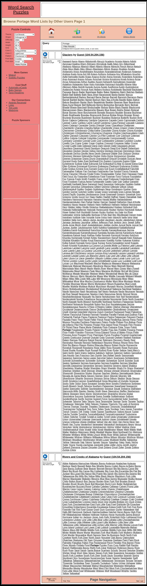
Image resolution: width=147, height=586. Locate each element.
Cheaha (93, 491)
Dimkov (135, 153)
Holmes (104, 514)
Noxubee (105, 537)
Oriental (73, 312)
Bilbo (97, 476)
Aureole (89, 87)
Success (79, 396)
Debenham (133, 148)
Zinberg (107, 447)
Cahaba (96, 486)
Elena (135, 163)
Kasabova (67, 235)
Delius (92, 151)
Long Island (68, 527)
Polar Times (124, 327)
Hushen (110, 212)
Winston (122, 437)
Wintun (139, 437)
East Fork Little (98, 504)
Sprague (109, 388)
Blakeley (86, 479)
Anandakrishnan (113, 71)
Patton (85, 543)
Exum (112, 169)
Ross (109, 348)
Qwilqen (119, 337)
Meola (121, 273)
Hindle (85, 207)
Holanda (66, 209)
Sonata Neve (104, 383)
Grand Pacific (69, 194)
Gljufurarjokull (69, 189)
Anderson (127, 71)
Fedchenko (103, 171)
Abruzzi (101, 61)
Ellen (65, 166)
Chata (131, 128)
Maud (77, 271)
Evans (101, 169)
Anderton (136, 71)
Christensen (68, 133)
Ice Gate (119, 212)
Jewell (131, 222)
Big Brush (73, 471)
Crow (65, 502)
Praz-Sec (113, 330)
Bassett (81, 466)
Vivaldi (88, 429)
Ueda (113, 417)
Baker (107, 92)
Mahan (133, 527)
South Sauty (107, 555)
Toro (89, 409)
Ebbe (133, 161)
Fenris (125, 171)
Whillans (76, 434)
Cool (99, 140)
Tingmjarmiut (68, 409)
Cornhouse (75, 499)
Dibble (114, 153)
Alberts (99, 66)
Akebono (66, 66)
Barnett (113, 97)
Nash (82, 291)
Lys (71, 263)
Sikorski (114, 376)
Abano (81, 61)
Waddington (110, 429)
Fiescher (73, 174)
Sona (84, 383)
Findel (90, 174)
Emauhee (135, 504)
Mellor (102, 273)
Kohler (118, 240)
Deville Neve (87, 153)
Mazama (106, 271)
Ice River (128, 212)
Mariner (130, 266)
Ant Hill (86, 74)
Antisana (111, 74)
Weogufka (67, 568)
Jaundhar (86, 222)
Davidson (95, 148)
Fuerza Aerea (85, 181)
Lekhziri (125, 250)
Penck (100, 319)
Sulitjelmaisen (118, 396)
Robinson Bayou (125, 548)
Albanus (76, 66)
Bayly (90, 102)
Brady (65, 115)
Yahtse (65, 442)
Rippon (82, 345)
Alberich (85, 66)
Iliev (114, 215)
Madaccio (106, 263)
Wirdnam (67, 440)
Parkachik (67, 317)
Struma (122, 394)
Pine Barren (128, 543)
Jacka (93, 220)
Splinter (84, 388)
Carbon (140, 120)
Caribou (82, 123)
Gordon (66, 192)
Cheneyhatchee (106, 491)
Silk (129, 376)
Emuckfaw (67, 507)
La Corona (94, 245)
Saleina (91, 353)
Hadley (99, 197)
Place (75, 327)
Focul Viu (72, 176)
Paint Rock (133, 540)
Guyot (82, 197)
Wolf (107, 571)
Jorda (65, 225)
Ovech (100, 312)
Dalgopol (86, 146)
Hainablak (131, 197)
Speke (65, 388)
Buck (87, 484)
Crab (131, 499)
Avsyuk (84, 89)
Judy (101, 517)
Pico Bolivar (130, 322)
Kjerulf (115, 238)
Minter (65, 532)
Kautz (84, 235)
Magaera (116, 263)
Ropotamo (88, 348)
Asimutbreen (119, 82)
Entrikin (135, 166)
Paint (125, 540)
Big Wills (79, 476)
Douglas (131, 156)
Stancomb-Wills (70, 391)
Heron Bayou (123, 512)
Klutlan (83, 240)
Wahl (126, 429)
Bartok (88, 100)
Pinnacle (123, 325)
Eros (86, 169)
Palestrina (136, 312)
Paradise (104, 314)
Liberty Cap (104, 256)
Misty (124, 279)
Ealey (80, 161)
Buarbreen (86, 117)
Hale (139, 197)
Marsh (83, 268)
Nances (97, 535)
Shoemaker (136, 371)
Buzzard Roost (83, 486)
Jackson (87, 517)
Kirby (123, 517)
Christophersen (83, 133)
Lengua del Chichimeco (74, 253)
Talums (91, 401)
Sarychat (101, 358)
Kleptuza (137, 238)
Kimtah (86, 238)
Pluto (105, 327)
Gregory (121, 194)
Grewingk (130, 194)
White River (106, 434)
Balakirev (115, 92)
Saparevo (67, 358)
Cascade (130, 123)
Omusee (97, 540)
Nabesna (116, 289)
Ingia (139, 215)
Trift (80, 411)
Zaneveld (98, 445)
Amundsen (99, 71)
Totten (101, 409)
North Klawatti (69, 302)
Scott (136, 360)
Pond (87, 545)
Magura (125, 263)
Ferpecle (133, 171)
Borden (100, 481)
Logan (114, 258)
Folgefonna (94, 176)
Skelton (121, 378)
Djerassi (77, 156)
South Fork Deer (92, 555)
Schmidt (66, 360)
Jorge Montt (75, 225)
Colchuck (125, 135)
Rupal (65, 350)
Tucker (135, 411)
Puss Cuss (113, 545)
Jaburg (85, 220)
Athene (128, 84)
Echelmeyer (68, 163)
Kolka (65, 243)
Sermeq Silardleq (128, 363)
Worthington (89, 440)
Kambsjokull (84, 230)
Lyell (139, 261)
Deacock (105, 148)
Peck (80, 319)
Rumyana (133, 348)
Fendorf (118, 171)
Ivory (79, 220)
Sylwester (67, 401)
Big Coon (109, 471)
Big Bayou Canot (125, 468)
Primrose (89, 332)
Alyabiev (123, 69)
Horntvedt (129, 209)
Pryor (89, 335)
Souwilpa (118, 555)
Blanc (80, 110)
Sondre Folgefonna (121, 383)
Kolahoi (135, 240)
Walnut (95, 566)
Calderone (82, 120)
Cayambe (83, 125)
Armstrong (114, 79)
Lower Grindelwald (100, 261)
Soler (71, 383)
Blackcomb (134, 107)
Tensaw (129, 560)
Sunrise (88, 399)
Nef (100, 291)
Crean (92, 143)
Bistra (111, 107)
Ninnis (134, 294)
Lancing (85, 248)
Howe (65, 212)
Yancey (104, 442)
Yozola (79, 445)
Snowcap (134, 381)
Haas (92, 197)
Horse (112, 514)
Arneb (123, 79)
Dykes (138, 502)
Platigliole (97, 327)
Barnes (105, 97)
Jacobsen (110, 220)
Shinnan (91, 371)
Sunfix (81, 399)
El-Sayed (126, 163)
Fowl (83, 509)
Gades (108, 181)
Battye (136, 100)
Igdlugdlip (86, 215)
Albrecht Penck (118, 66)
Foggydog (82, 176)
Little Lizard (97, 522)
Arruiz (65, 82)
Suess (99, 396)
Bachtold (127, 89)
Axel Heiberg (95, 89)
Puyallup (115, 335)
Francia (70, 179)
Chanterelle (106, 128)
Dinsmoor (67, 156)
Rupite (72, 350)
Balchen (130, 92)
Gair (120, 181)
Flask (140, 174)
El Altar (118, 163)
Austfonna (113, 87)
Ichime (77, 215)
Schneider (91, 360)
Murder (71, 535)
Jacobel (100, 220)
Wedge (108, 432)
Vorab (100, 429)
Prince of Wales (117, 332)
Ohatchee (67, 540)
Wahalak (86, 566)
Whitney (78, 437)
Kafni (95, 227)
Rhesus (116, 342)
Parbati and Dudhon (127, 314)
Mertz (82, 276)
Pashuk (77, 317)
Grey (138, 194)
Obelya (116, 307)
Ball (71, 94)
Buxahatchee (69, 486)
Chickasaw (67, 494)
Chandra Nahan (92, 128)
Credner (100, 143)
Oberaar (125, 307)
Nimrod (126, 294)
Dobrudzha (87, 156)
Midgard (130, 276)
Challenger (128, 125)
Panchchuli (75, 314)
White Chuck (93, 434)
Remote (78, 342)
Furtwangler (98, 181)
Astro (91, 84)
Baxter (83, 102)
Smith (65, 381)
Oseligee (117, 540)
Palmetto (66, 543)
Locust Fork (137, 525)
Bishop (104, 107)
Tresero (74, 411)
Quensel (86, 337)
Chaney (111, 489)
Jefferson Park (106, 222)
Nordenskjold (69, 299)
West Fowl (78, 571)
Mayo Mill (74, 530)
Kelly (106, 517)
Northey (138, 302)
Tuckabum (105, 563)
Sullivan (130, 396)
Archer (102, 77)
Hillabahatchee (73, 514)
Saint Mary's (133, 350)
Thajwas (103, 404)
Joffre (137, 222)
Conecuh (122, 497)
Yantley (133, 571)
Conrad (86, 140)
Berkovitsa (109, 105)
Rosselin (116, 348)
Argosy (81, 79)
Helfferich (106, 204)
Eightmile (121, 504)
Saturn (109, 358)
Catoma (96, 489)
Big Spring (119, 474)
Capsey (87, 489)
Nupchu (83, 307)
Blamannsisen (69, 110)
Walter (65, 432)
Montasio (128, 281)
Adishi (133, 61)
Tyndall (82, 417)
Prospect (82, 335)
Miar (106, 276)
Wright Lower (102, 440)
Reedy (126, 340)
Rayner (98, 340)
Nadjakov (137, 289)
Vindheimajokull (70, 429)
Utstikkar (91, 422)
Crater (85, 143)
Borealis (101, 112)
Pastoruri (102, 317)
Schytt (121, 360)
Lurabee (127, 261)
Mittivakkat (67, 281)
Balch (123, 92)
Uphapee (130, 563)
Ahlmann (91, 64)
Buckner (97, 117)
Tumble (74, 414)
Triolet (93, 411)
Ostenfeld (82, 312)
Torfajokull (81, 409)
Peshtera (84, 322)
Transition (138, 409)
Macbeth (88, 263)
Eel (100, 163)
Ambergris (67, 71)
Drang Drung (88, 158)
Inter (83, 217)
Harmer (104, 202)
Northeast (107, 302)
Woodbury (77, 440)
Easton (126, 161)
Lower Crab (94, 527)
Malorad (77, 266)
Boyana (127, 112)
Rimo (131, 342)
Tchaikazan (68, 404)
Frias (137, 179)
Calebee (104, 486)
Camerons (103, 120)
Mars (76, 268)
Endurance (125, 166)
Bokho (120, 110)
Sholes (88, 373)
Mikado (138, 276)
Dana (94, 146)
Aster (86, 84)
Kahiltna (103, 227)
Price (65, 332)
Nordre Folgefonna (85, 299)
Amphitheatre (86, 71)
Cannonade (130, 120)
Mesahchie (90, 276)
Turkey (114, 563)
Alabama (73, 463)
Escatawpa (102, 507)
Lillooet (135, 256)
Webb (92, 432)
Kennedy (106, 235)
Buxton (133, 117)
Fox (64, 179)
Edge (85, 163)
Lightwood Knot (134, 517)
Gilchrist (106, 186)
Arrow (138, 79)
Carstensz (106, 123)
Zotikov (135, 447)
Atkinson (66, 87)
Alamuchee (84, 463)
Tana (97, 401)
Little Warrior (111, 525)
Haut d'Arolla (133, 202)
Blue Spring (111, 479)
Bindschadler (94, 107)
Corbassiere (108, 140)
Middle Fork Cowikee (97, 530)
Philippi (119, 322)
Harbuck (87, 512)
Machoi (97, 263)
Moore (80, 532)
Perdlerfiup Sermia (120, 319)
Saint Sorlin (68, 353)
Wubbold (114, 440)
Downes (66, 158)
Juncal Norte (125, 225)
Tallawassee (107, 560)
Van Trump (74, 424)
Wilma (107, 437)
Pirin (130, 325)
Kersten (125, 235)
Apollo (81, 77)
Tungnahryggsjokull (115, 414)
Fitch (124, 174)
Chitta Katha (94, 130)
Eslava (112, 507)
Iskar (135, 217)
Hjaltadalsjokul (106, 207)
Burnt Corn (110, 484)
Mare (114, 266)
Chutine (117, 133)
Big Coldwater (97, 471)
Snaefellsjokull (94, 381)
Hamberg (67, 199)
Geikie (137, 184)
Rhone (124, 342)
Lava (64, 250)
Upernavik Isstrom (100, 419)
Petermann (95, 322)
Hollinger (95, 514)
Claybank (95, 497)
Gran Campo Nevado (129, 192)
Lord (133, 258)
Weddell (100, 432)
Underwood (133, 417)
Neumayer (130, 291)
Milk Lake (91, 279)
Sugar (109, 558)
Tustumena (131, 414)
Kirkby (94, 238)
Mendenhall (111, 273)
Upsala (132, 419)
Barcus (129, 94)
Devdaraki (67, 153)
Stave (104, 391)
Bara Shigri (93, 94)
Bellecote (91, 105)
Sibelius (115, 373)
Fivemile (66, 509)
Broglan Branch (127, 481)
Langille (115, 248)
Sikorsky (122, 376)
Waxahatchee (106, 566)
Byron (65, 120)
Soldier (139, 553)
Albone (106, 66)
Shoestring (79, 373)
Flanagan (132, 174)
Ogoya (92, 309)
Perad (107, 319)
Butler (120, 484)
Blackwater (75, 479)
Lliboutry (99, 258)
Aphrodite (73, 77)
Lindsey (77, 520)
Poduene (112, 327)
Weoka (76, 568)
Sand (77, 550)
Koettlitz (110, 240)
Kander (105, 230)
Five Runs (137, 507)
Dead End (115, 148)
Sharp (130, 368)
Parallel (113, 314)
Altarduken (98, 69)
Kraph (65, 245)
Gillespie (114, 186)
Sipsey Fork (102, 553)
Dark (100, 146)
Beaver (77, 105)
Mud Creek (130, 284)
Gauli (100, 184)
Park (140, 314)
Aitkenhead (129, 64)
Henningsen (135, 204)
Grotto (75, 197)
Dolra (103, 156)
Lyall (134, 261)
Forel (102, 176)
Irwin (109, 217)
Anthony (102, 74)
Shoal (73, 553)
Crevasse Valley (122, 143)
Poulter (104, 330)
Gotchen (82, 192)
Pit (63, 327)
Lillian (123, 256)
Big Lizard (76, 474)
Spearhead (119, 386)
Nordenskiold (132, 296)
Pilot (76, 325)
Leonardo (113, 253)
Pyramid (124, 335)
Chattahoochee (70, 491)
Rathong (83, 340)
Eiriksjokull (108, 163)
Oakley (108, 307)
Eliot (140, 163)
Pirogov (137, 325)
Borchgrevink (90, 112)
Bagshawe (91, 92)
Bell (84, 105)
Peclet (87, 319)
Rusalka (80, 350)
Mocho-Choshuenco (95, 281)
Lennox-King (101, 253)
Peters (105, 322)
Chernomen (68, 130)
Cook (93, 140)
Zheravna (75, 447)
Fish (129, 507)
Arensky (117, 77)
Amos (76, 71)
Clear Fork (111, 497)
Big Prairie (97, 474)
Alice (70, 69)
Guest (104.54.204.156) (90, 54)
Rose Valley (100, 348)
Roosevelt (77, 348)
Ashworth (107, 82)
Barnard (91, 97)
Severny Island (120, 365)
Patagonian (120, 317)
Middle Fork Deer (118, 530)
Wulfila (122, 440)
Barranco (132, 97)
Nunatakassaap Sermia (122, 304)
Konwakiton (118, 243)
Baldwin (139, 92)
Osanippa (107, 540)
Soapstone (118, 553)
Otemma (92, 312)
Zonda (128, 447)
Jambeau (75, 222)
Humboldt (86, 212)
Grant (96, 509)
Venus (138, 424)
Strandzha (112, 394)
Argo (64, 79)
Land (92, 248)
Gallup (126, 181)
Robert (115, 345)
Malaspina (135, 263)
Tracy (122, 409)
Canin (120, 120)
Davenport (78, 148)
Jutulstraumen (85, 227)
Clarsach (74, 135)
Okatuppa (78, 540)
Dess (137, 151)
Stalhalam (136, 388)
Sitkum (113, 378)
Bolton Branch (76, 481)
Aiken (116, 64)
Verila (75, 427)
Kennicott (116, 235)
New (104, 535)
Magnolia (124, 527)
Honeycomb (102, 209)
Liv (76, 258)
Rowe (124, 348)
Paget (128, 312)
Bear (125, 102)
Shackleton (68, 368)
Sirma (106, 378)
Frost (65, 181)
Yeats (128, 442)
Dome (110, 156)
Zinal (100, 447)
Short (79, 553)
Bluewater (123, 479)
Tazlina (140, 401)
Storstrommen (100, 394)
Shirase (107, 371)
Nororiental (115, 299)
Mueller (66, 286)
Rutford (102, 350)
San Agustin (68, 355)
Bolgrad (135, 110)
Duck (131, 502)
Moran (84, 284)
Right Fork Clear (98, 548)
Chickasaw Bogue (83, 494)
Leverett (66, 256)
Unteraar (86, 419)
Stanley (82, 391)
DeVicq (76, 153)
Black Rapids (121, 107)
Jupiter (74, 227)
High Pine (136, 512)
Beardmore (134, 102)
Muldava (83, 286)
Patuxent (131, 317)
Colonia (73, 138)
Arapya (95, 77)
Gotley (91, 192)
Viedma (125, 427)
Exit (106, 169)
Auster (104, 87)
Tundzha (82, 414)
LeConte (97, 250)
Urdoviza (74, 422)
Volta (94, 429)
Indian (76, 517)
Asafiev (91, 82)
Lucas (114, 261)
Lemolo (134, 250)
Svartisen (133, 399)
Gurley (119, 509)
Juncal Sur (137, 225)
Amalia (131, 69)
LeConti (106, 250)
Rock (137, 548)
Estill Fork (121, 507)
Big (115, 468)
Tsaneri (100, 411)
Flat (73, 509)
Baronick (122, 97)
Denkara (109, 151)
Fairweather (68, 171)
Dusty (74, 161)
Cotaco (85, 499)
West (95, 568)
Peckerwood (100, 543)
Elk (128, 504)
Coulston (128, 140)
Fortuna (125, 176)
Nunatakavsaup (70, 307)
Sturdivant (67, 558)
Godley (80, 189)
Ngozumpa (109, 294)
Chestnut (119, 491)
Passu (84, 317)
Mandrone (98, 266)
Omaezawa (132, 309)
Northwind (67, 304)
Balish (65, 94)
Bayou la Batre (126, 466)
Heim (98, 204)
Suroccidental (115, 399)
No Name (96, 296)
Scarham (105, 550)
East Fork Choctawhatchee (76, 504)
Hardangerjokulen (71, 202)
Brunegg (66, 117)
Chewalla (129, 491)
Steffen (123, 391)
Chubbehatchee (70, 497)
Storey (89, 394)
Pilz (81, 325)
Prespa (139, 330)
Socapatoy (130, 553)
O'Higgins (100, 307)
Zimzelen (92, 447)
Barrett (65, 100)
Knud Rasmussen (97, 240)
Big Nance (86, 474)
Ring (136, 342)
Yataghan (113, 442)
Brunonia (76, 117)
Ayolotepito (116, 89)
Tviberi (65, 417)
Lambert (76, 248)
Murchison (101, 286)
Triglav (86, 411)
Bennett (101, 468)
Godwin (88, 189)
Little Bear (97, 520)
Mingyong (105, 279)
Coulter (137, 140)
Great (102, 194)
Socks (65, 383)
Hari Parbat (86, 202)
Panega (86, 314)
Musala (138, 286)
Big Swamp (131, 474)
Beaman (118, 102)
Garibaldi (67, 184)
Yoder (65, 445)
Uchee (122, 563)
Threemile (67, 563)
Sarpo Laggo (89, 358)
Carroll (96, 123)
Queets (66, 337)
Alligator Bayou (97, 463)
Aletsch (137, 66)
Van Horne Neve (126, 422)
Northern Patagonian (123, 302)
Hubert (72, 212)
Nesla (121, 291)
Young (72, 445)
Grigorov (66, 197)
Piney (137, 543)
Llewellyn (89, 258)
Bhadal (66, 107)
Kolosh (72, 243)
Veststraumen (99, 427)
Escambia (92, 507)
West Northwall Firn (122, 432)
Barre (140, 97)
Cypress (86, 502)
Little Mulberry (110, 522)
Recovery (118, 340)
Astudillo (119, 84)
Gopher (127, 189)
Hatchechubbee (100, 512)
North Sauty (95, 537)
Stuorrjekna (68, 396)
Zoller (121, 447)
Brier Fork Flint (111, 481)
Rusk (87, 350)
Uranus (66, 422)
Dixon (101, 502)
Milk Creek (80, 279)
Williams (87, 437)
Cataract (73, 125)
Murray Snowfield (125, 286)
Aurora (96, 87)
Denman (118, 151)
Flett (64, 176)
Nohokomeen (108, 296)
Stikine (65, 394)
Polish (134, 327)
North (122, 535)
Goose (89, 509)
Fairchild (134, 169)
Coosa (65, 499)
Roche (122, 345)
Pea (91, 543)
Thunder (84, 406)
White (84, 434)
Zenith (126, 445)
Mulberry (128, 532)
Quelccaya (75, 337)
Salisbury (100, 353)
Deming (100, 151)
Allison (88, 69)
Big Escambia (122, 471)
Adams (125, 61)
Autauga (131, 463)
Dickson (127, 153)
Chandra (79, 128)
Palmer (66, 314)
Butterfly (125, 117)
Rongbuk (67, 348)
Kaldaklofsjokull (127, 227)
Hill (64, 514)
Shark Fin (121, 368)
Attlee (74, 87)
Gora (134, 189)
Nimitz (119, 294)
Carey (74, 123)
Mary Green (120, 268)
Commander (103, 138)
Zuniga (65, 450)
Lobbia (107, 258)
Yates (121, 442)
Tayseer (132, 401)
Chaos (116, 128)
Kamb (74, 230)
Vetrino (110, 427)
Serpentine (88, 365)
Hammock (77, 512)
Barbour (66, 466)
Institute (77, 217)
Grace (105, 192)
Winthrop (131, 437)
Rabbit (122, 545)
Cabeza (73, 120)
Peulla (112, 322)
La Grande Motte (108, 245)
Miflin (129, 530)
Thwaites (93, 406)
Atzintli (81, 87)
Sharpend (139, 368)
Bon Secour (90, 481)
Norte (125, 299)
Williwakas (97, 437)
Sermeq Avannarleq (90, 363)
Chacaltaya (117, 125)
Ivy (81, 517)
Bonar (65, 112)
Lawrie (71, 250)
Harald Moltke (109, 199)
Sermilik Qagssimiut (72, 365)
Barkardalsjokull (70, 97)
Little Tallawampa (82, 525)
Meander (84, 273)
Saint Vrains (81, 353)
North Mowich (84, 302)
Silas (85, 553)
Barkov (82, 97)
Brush (74, 484)
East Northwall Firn (93, 161)
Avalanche (67, 89)
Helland (124, 204)
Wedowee (119, 566)
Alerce (130, 66)
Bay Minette (98, 466)
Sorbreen (136, 383)
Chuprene (107, 133)
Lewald (74, 256)
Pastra (110, 317)
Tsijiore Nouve (124, 411)
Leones (122, 253)
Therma (66, 406)
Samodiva (136, 353)
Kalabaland (113, 227)
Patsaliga (76, 543)
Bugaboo (106, 117)
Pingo (115, 325)
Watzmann (83, 432)
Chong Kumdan (135, 130)
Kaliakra (66, 230)
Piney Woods (69, 545)
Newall (74, 294)
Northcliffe (97, 302)
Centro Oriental (96, 125)
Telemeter (79, 404)
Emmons (92, 166)
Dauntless (67, 148)
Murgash (111, 286)
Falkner (79, 171)
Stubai (129, 394)
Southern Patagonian (103, 386)
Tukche (66, 414)
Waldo (133, 429)
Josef (84, 225)
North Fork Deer (80, 537)
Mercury (74, 276)
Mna (82, 281)
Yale (82, 442)
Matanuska (68, 271)
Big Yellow (89, 476)
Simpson (98, 378)
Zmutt (115, 447)
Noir (118, 296)
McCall (124, 271)
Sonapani (92, 383)
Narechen (74, 291)
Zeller (113, 445)
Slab (110, 553)
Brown (136, 115)
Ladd (132, 245)
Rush (65, 550)
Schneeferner (78, 360)
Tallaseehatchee (92, 560)
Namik (65, 291)
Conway (131, 497)
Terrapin (138, 560)
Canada (113, 120)
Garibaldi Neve (79, 184)
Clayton (93, 135)
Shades (140, 550)
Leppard (131, 253)
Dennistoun (129, 151)
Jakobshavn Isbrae (132, 220)
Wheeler (66, 434)
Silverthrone (68, 378)
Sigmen (99, 376)
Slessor (136, 378)
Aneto (74, 74)
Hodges (118, 207)
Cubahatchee (75, 502)
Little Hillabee (83, 522)
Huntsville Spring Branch (127, 514)
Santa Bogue (93, 550)
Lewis (82, 256)
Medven (94, 273)
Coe (118, 135)
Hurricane (67, 517)
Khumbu (66, 238)
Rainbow (136, 337)
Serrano (99, 365)
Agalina (76, 64)
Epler (65, 169)
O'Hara (90, 307)
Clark (140, 133)
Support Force (100, 399)
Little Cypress (69, 522)
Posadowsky (78, 330)
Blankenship (90, 110)
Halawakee (128, 509)
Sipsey (91, 553)
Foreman (110, 176)
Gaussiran (109, 184)
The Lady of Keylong (128, 404)
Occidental (67, 309)
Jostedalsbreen (95, 225)
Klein (129, 238)
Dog (106, 502)
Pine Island (106, 325)
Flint (78, 509)
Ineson (132, 215)
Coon (138, 497)
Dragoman (76, 158)
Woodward (115, 571)
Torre (94, 409)
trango (129, 409)
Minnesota (116, 279)
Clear (103, 497)
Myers (65, 289)
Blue (107, 110)
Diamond (105, 153)
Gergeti (66, 186)
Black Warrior (107, 476)
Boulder (119, 112)
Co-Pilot (102, 135)
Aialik (109, 64)
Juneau (66, 227)
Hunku (102, 212)
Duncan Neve (134, 158)
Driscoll (113, 158)
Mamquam (87, 266)
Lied (113, 256)
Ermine (79, 169)
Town (87, 563)
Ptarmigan (98, 335)
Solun (78, 383)
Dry (127, 502)
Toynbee (114, 409)
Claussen (84, 135)
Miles (71, 279)
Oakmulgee (128, 537)
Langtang (135, 248)
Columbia (92, 138)
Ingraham (67, 217)
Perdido (117, 543)
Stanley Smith (94, 391)
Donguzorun (120, 156)
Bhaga (73, 107)
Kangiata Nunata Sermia (110, 233)
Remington (67, 342)
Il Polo (104, 215)
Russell (94, 350)
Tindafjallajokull (128, 406)
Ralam (65, 340)
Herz (64, 207)
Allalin (76, 69)
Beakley (110, 102)
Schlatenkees (132, 358)
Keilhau (91, 235)
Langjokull (124, 248)
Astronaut (110, 84)
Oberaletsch (136, 307)
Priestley (79, 332)
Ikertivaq (95, 215)
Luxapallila (114, 527)
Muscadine (80, 535)
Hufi (78, 212)
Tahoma (77, 401)
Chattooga (83, 491)
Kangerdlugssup (89, 233)
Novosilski (89, 304)
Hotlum (138, 209)
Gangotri (134, 181)
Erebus (72, 169)
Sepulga (131, 550)
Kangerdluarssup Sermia (121, 230)
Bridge (113, 115)
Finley (97, 174)
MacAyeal (79, 263)
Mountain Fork (98, 532)
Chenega (139, 128)
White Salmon (120, 434)
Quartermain (135, 335)
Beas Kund (68, 105)
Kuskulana (83, 245)
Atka (134, 84)
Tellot (87, 404)
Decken (77, 151)
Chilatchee (98, 494)
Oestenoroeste (81, 309)
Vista (81, 429)
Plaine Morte (85, 327)
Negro (105, 291)
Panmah (94, 314)
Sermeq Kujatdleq (110, 363)
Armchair (97, 79)
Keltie (98, 235)
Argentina (137, 77)
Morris (91, 284)
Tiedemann (103, 406)
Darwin (107, 146)
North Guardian (136, 299)
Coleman (135, 135)
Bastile (122, 100)
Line (84, 520)
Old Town (88, 540)
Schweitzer (111, 360)
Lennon (90, 253)
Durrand (66, 161)
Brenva (105, 115)
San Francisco (82, 355)
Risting (90, 345)
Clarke (65, 135)
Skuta (128, 378)
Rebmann (108, 340)
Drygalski (122, 158)
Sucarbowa (84, 558)
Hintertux (93, 207)
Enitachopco (80, 507)
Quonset (109, 337)
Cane (73, 489)
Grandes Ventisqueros (88, 194)
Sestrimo (107, 365)
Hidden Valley (75, 207)
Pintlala (80, 545)
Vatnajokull (109, 424)
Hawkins (66, 204)
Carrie (89, 123)
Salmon (109, 353)
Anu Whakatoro (124, 74)
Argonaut (72, 79)
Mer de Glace (131, 273)
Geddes (130, 184)
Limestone (67, 520)
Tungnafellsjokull (96, 414)
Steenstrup (113, 391)
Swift (135, 558)
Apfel (65, 77)
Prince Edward (101, 332)
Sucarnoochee (97, 558)
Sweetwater (126, 558)
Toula (107, 409)
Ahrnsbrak (101, 64)
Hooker (112, 209)
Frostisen (73, 181)
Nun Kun (105, 304)
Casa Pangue (118, 123)
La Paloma (123, 245)
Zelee (106, 445)
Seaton (66, 363)
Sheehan (67, 371)
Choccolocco (110, 494)
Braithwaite (74, 115)
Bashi (74, 466)
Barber (121, 94)
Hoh (135, 207)
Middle (83, 530)
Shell (83, 371)
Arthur (84, 82)
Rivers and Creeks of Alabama (80, 456)
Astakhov (67, 84)
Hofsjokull (128, 207)
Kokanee (126, 240)
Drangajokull (102, 158)
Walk (139, 429)
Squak (117, 388)
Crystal (66, 146)
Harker (96, 202)
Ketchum (134, 235)
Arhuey (88, 79)
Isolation (66, 220)
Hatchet (112, 512)
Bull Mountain (98, 484)
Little (89, 520)
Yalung (88, 442)
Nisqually (86, 296)
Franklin (92, 179)
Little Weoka (124, 525)
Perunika (75, 322)
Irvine (98, 217)
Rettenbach (97, 342)
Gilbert (97, 186)
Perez (133, 319)
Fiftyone (83, 174)
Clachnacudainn (129, 133)
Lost (86, 527)
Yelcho (134, 442)
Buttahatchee (130, 484)
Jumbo (114, 225)
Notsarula (78, 304)
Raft (128, 545)
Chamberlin (68, 128)
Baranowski (105, 94)
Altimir (107, 69)
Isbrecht (117, 217)
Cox (72, 143)
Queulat (95, 337)
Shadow (78, 368)
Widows (100, 571)
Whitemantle (134, 434)
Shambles (95, 368)
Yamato (96, 442)
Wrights (125, 571)
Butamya (115, 117)
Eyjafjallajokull (122, 169)
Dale (79, 146)
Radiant (127, 337)
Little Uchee (98, 525)
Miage (100, 276)
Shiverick (124, 371)
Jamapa (66, 222)
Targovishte (106, 401)
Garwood (92, 184)
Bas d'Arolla (112, 100)
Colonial (82, 138)
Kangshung (129, 233)
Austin (122, 87)
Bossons (110, 112)
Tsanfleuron (110, 411)
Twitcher (74, 417)
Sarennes (78, 358)
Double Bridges (116, 502)
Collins (65, 138)
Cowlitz (66, 143)
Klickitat (66, 240)
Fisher (118, 174)
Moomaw (75, 284)
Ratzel (91, 340)
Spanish (127, 555)
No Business (113, 535)
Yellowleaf (75, 573)
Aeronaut (67, 64)
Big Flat (133, 471)
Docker (97, 156)
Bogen (113, 110)
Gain (114, 181)
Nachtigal (127, 289)
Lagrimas (67, 248)
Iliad (109, 215)
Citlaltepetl (84, 497)
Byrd (139, 117)
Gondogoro (117, 189)
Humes (95, 212)
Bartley (81, 100)
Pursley (103, 545)
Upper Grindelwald (119, 419)
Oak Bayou (116, 537)
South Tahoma (84, 386)
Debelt (124, 148)
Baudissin (75, 102)
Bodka (131, 479)
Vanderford (86, 424)
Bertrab (134, 105)
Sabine (123, 350)
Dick (120, 153)
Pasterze (92, 317)
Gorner (74, 192)
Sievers (90, 376)
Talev (84, 401)
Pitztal (69, 327)
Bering (99, 105)
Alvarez (114, 69)
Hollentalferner (79, 209)
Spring (135, 555)
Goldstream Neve (102, 189)
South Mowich (69, 386)
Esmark (93, 169)
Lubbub (104, 527)
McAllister (116, 271)
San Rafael (108, 355)
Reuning (108, 342)
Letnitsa (139, 253)
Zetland (66, 447)
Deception (67, 151)
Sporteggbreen (96, 388)
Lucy (120, 261)
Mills (139, 530)
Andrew (66, 74)
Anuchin (136, 74)
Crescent (108, 143)
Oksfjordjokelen (104, 309)
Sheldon (76, 371)
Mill (98, 279)
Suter (125, 399)
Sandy (118, 355)
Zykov (73, 450)
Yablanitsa (132, 440)
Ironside (90, 217)
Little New (123, 522)
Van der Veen (111, 422)
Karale (138, 233)
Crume (134, 143)
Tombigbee (78, 563)
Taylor (124, 401)
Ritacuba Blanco (103, 345)
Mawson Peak (87, 271)
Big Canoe (84, 471)
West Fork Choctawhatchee (123, 568)
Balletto (77, 94)
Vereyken (67, 427)
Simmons (88, 378)
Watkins (73, 432)
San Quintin (96, 355)
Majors (65, 530)
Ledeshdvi (116, 250)
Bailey (100, 92)
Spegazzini (131, 386)
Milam (65, 279)
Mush (89, 535)
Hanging (97, 199)
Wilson (113, 437)
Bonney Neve (76, 112)
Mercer (66, 276)
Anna (79, 74)
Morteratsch (101, 284)
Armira (105, 79)
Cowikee (115, 499)
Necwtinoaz (92, 291)
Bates (129, 100)
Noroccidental (103, 299)
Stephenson (133, 391)
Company (67, 140)
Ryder (116, 350)
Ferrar (65, 174)
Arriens (130, 79)
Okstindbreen (119, 309)
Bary (103, 100)
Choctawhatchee (126, 494)
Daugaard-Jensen (126, 146)
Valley (139, 563)
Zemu (119, 445)
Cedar (104, 489)
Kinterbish (115, 517)
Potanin (96, 330)
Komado (80, 243)
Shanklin (111, 368)
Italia (74, 220)
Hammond (77, 199)
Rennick (87, 342)
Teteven (95, 404)
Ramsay (74, 340)
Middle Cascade (117, 276)
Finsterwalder (107, 174)
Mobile (72, 532)
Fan (85, 171)
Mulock (91, 286)
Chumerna (96, 133)
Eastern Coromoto (113, 161)
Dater (114, 146)
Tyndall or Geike (95, 417)
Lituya (72, 258)
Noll (123, 296)
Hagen (122, 197)
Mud (108, 532)
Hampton (88, 199)
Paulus (139, 317)
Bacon (75, 92)
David (87, 148)
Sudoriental (89, 396)
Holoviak (91, 209)
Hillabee (86, 514)
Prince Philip (132, 332)
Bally (84, 94)
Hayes (75, 204)
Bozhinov (136, 112)
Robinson (112, 548)
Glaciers (67, 54)
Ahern (83, 64)
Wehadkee (129, 566)
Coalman (110, 135)
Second (122, 550)
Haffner (114, 197)
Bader (82, 92)
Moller (109, 281)
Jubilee (107, 225)
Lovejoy (74, 261)
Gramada (113, 192)
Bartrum (97, 100)
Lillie (129, 256)
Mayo (98, 271)
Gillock (123, 186)
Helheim (116, 204)
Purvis (107, 335)
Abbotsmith (90, 61)
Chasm (123, 128)
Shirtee (66, 553)
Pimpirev (88, 325)
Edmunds (94, 163)
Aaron (75, 61)
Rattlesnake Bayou (79, 548)
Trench (65, 411)
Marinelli (121, 266)
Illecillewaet (123, 215)
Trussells (95, 563)
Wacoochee (76, 566)
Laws (78, 250)
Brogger (128, 115)
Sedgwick (75, 363)
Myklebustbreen (77, 289)
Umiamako (121, 417)
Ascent (99, 82)
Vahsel (100, 422)
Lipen (65, 258)
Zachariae (88, 445)
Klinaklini (75, 240)
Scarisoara (119, 358)
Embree (72, 166)
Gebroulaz (119, 184)
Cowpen (124, 499)
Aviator (77, 89)
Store (82, 394)
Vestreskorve (85, 427)
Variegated (97, 424)
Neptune (113, 291)
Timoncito (115, 406)
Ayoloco (106, 89)
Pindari (96, 325)
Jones (95, 517)
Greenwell (111, 194)
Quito (102, 337)
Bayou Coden (111, 466)
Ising (129, 217)
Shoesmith (67, 373)
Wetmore (137, 432)
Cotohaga (94, 499)
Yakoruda (74, 442)
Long (127, 258)
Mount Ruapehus (116, 284)
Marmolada (68, 268)
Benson (109, 468)
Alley (82, 69)
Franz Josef (102, 179)
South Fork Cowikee (72, 555)
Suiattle (106, 396)
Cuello (73, 146)
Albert (92, 66)
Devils (98, 153)
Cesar (108, 125)
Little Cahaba (109, 520)
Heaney (83, 204)
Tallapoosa (78, 560)
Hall (137, 509)
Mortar (87, 532)
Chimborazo (81, 130)
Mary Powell (133, 268)
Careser (66, 123)
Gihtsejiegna (87, 186)
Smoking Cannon (77, 381)
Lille (118, 256)
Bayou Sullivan (75, 468)
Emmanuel (82, 166)
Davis (94, 502)
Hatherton (122, 202)
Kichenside (77, 238)
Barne (98, 97)
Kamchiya (96, 230)
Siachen (106, 373)
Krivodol (73, 245)
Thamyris (113, 404)
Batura (65, 102)
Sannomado (128, 355)
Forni (118, 176)
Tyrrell (107, 417)
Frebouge (114, 179)
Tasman (117, 401)
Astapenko (77, 84)
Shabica (133, 365)
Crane (78, 143)
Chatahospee (122, 489)
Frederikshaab (126, 179)
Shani (104, 368)
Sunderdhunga (69, 399)
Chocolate (106, 130)
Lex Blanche (92, 256)
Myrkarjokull (106, 289)
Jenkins (117, 222)
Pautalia (66, 319)
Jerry (124, 222)
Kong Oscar (91, 243)
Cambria (93, 120)
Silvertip (79, 378)
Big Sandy (108, 474)
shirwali (116, 371)
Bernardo (119, 105)
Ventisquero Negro (124, 424)
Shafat (86, 368)
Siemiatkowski (126, 373)
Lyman (65, 263)
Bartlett (73, 100)
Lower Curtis (84, 261)
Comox (130, 138)
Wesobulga (86, 568)
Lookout (79, 527)
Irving (104, 217)
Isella (124, 217)
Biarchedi (82, 107)
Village (65, 566)
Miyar (76, 281)
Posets (88, 330)
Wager (120, 429)
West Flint (104, 568)
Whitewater (68, 437)
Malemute (67, 266)
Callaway (114, 486)
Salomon (118, 353)
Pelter (93, 319)
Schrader (101, 360)
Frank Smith (81, 179)
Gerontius (75, 186)
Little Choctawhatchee (128, 520)
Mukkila (74, 286)
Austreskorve (132, 87)
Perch (110, 543)
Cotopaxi (119, 140)
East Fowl (111, 504)
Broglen (66, 484)
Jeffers (94, 222)
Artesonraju (74, 82)
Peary (74, 319)
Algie (65, 69)
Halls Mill (67, 512)
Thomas (75, 406)
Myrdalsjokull (92, 289)
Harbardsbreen (124, 199)
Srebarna (125, 388)
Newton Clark (97, 294)
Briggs (120, 115)
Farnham (92, 171)
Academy (110, 61)
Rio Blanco (73, 345)
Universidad (75, 419)
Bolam (127, 110)
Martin (90, 268)
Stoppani (74, 394)
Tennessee (119, 560)
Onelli (65, 312)
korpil (127, 243)
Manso (107, 266)
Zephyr (133, 445)
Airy (121, 64)
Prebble (122, 330)
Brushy (81, 484)
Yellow (65, 573)
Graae (98, 192)
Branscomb (96, 115)
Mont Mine (118, 281)
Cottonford (105, 499)
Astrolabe (100, 84)
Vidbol (118, 427)
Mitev (130, 279)
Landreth (100, 248)
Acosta (118, 61)
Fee (111, 171)
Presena (131, 330)
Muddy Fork (117, 532)
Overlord (108, 312)
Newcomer (84, 294)
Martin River (100, 268)
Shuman (97, 373)
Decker (85, 151)
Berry (127, 105)
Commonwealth (118, 138)
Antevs (93, 74)
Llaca (81, 258)
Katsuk (76, 235)
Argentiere (127, 77)
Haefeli (106, 197)
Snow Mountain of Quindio (115, 381)
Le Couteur (86, 250)
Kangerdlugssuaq (71, 233)
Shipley (99, 371)
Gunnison (110, 509)
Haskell (112, 202)
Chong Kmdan (119, 130)
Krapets (135, 243)
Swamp (116, 558)
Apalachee (121, 463)
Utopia (83, 422)
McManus (67, 273)
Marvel (110, 268)
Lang (107, 248)
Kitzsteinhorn (104, 238)
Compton (77, 140)
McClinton (134, 271)
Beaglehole (99, 102)
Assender (131, 82)
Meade (76, 273)
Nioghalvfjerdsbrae (71, 296)
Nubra (97, 304)
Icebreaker (67, 215)
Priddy (71, 332)
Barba (115, 94)
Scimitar (129, 360)
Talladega (67, 560)
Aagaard (66, 61)
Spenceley (75, 388)
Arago (88, 77)
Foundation (135, 176)
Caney (79, 489)
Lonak (121, 258)
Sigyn (106, 376)
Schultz (114, 550)
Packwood (119, 312)
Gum (102, 509)
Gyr (87, 197)
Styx (75, 558)
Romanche (131, 345)
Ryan (109, 350)
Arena (109, 77)
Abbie (65, 463)
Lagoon (139, 245)
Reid (133, 340)
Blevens (95, 479)
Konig (109, 243)
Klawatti (123, 238)
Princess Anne (69, 335)
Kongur (101, 243)
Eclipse (78, 163)
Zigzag (84, 447)
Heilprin (91, 204)
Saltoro (127, 353)
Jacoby (119, 220)
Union (65, 419)
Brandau (85, 115)
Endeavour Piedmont (108, 166)
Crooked (139, 499)
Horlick (120, 209)
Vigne (133, 427)
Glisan (130, 186)
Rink (64, 345)
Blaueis (100, 110)
